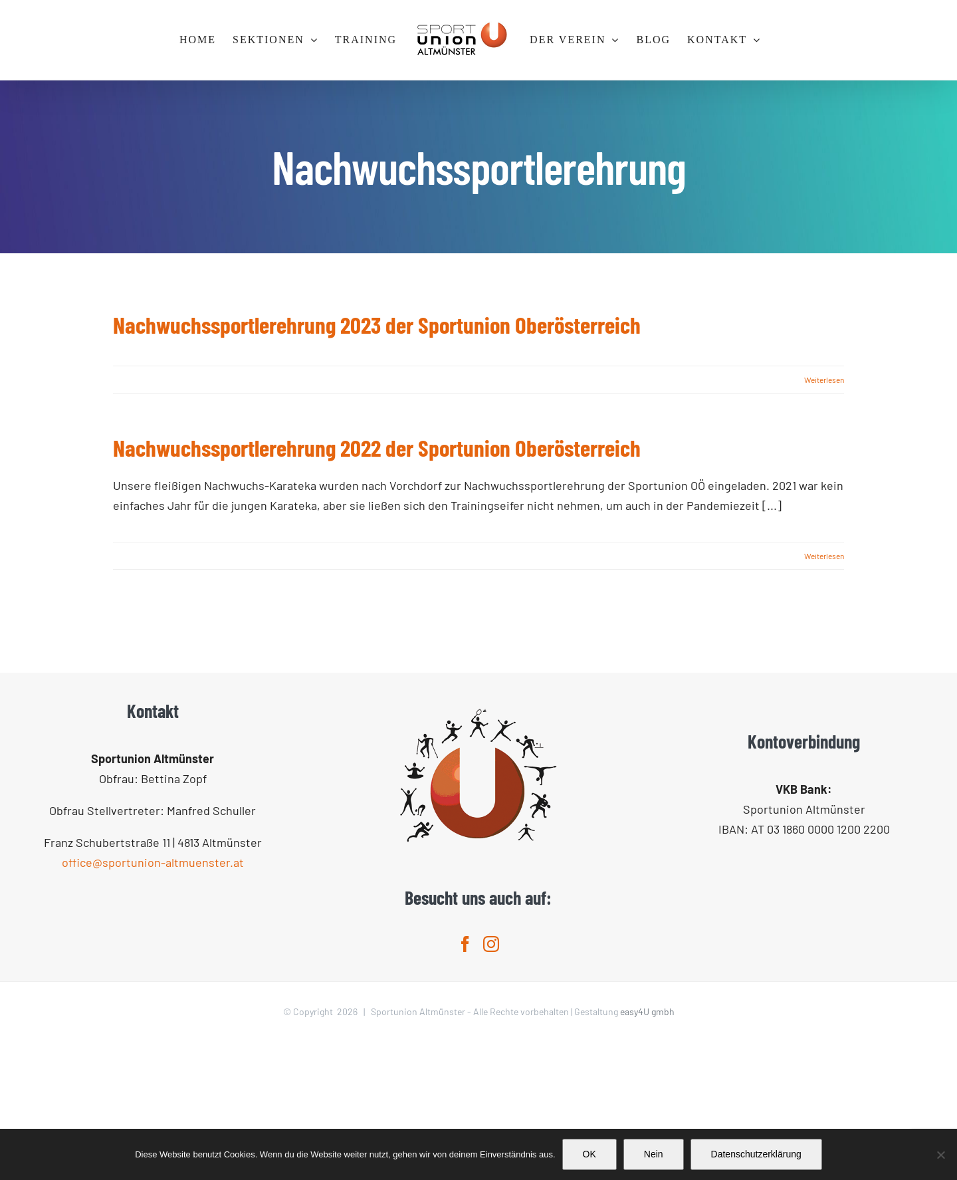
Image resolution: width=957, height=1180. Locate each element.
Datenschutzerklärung (756, 1154)
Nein (653, 1154)
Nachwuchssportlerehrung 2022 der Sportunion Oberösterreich (377, 447)
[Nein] (940, 1154)
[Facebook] (465, 1082)
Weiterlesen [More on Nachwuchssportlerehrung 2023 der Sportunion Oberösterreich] (824, 379)
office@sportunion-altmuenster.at (153, 1000)
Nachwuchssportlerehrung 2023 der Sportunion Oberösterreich (377, 324)
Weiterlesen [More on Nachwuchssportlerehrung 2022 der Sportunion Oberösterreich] (824, 555)
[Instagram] (491, 1082)
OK (589, 1154)
